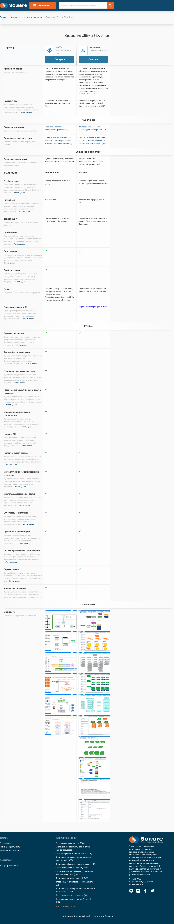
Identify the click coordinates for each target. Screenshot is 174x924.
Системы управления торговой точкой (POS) (73, 900)
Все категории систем (66, 906)
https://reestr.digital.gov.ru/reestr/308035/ (97, 307)
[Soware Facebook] (145, 891)
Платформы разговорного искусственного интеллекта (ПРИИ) (75, 890)
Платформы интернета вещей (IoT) (72, 878)
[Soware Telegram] (131, 891)
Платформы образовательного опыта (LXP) (76, 864)
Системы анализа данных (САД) (70, 843)
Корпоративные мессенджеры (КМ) (72, 895)
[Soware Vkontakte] (138, 891)
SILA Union (95, 47)
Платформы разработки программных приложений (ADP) (73, 858)
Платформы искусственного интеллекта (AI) (74, 883)
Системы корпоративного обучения (72, 867)
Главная (4, 17)
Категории (41, 5)
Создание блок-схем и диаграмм (26, 17)
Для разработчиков (9, 865)
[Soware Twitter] (152, 891)
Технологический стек (10, 850)
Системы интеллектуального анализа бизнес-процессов (73, 848)
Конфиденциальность (10, 847)
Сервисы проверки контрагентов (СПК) (74, 853)
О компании (5, 843)
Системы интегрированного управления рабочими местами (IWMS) (74, 873)
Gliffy (59, 47)
